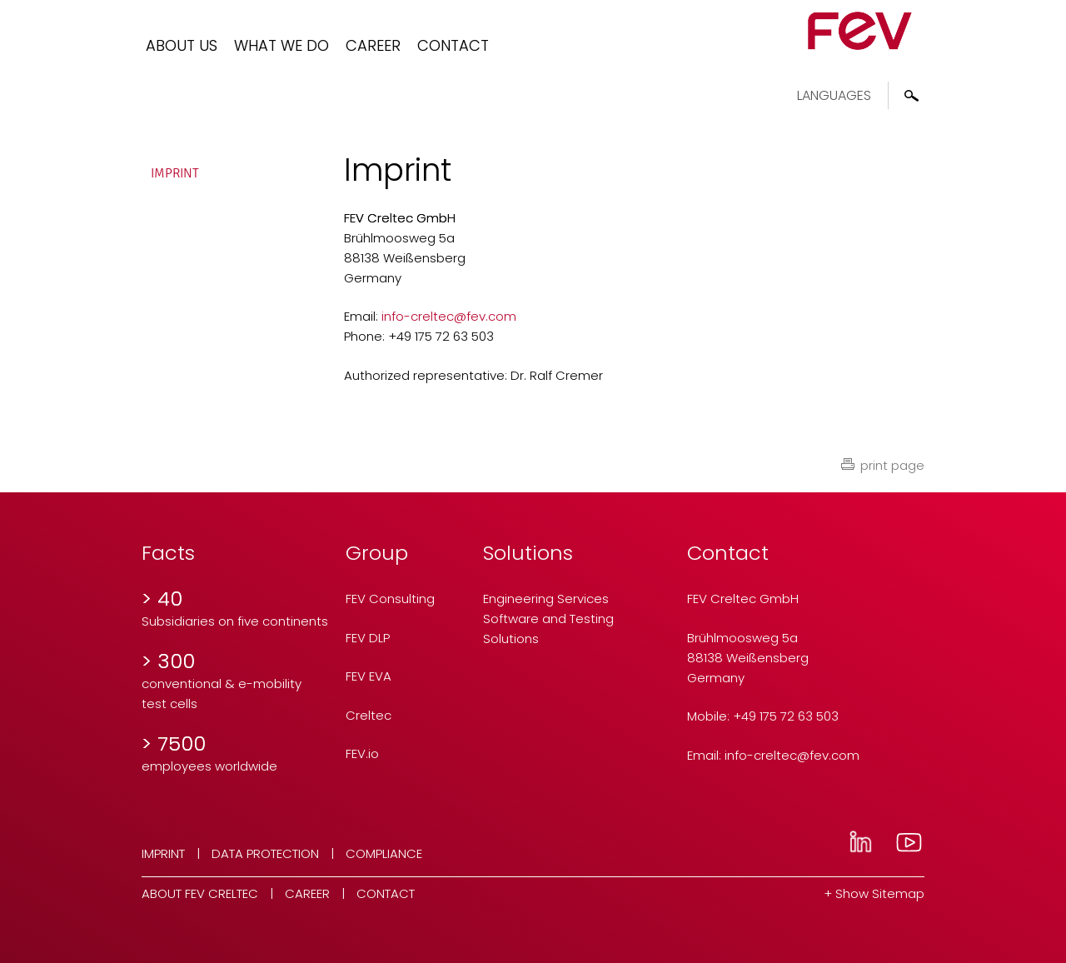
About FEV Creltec (200, 893)
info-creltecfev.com (448, 316)
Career (373, 45)
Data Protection (265, 853)
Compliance (384, 853)
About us (181, 45)
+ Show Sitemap (874, 893)
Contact (453, 45)
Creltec (368, 715)
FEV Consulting (390, 598)
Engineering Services (546, 598)
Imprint (175, 174)
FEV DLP (368, 637)
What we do (281, 45)
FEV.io (362, 753)
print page (892, 465)
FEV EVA (368, 676)
